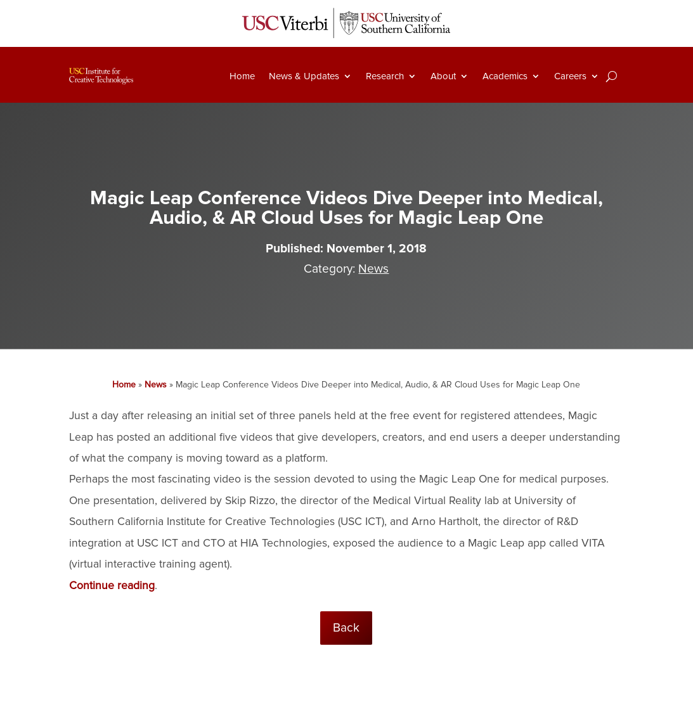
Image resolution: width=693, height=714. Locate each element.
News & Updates (304, 76)
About (443, 76)
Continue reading (112, 585)
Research (385, 76)
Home (242, 76)
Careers (570, 76)
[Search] (611, 76)
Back (346, 627)
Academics (505, 76)
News (373, 268)
